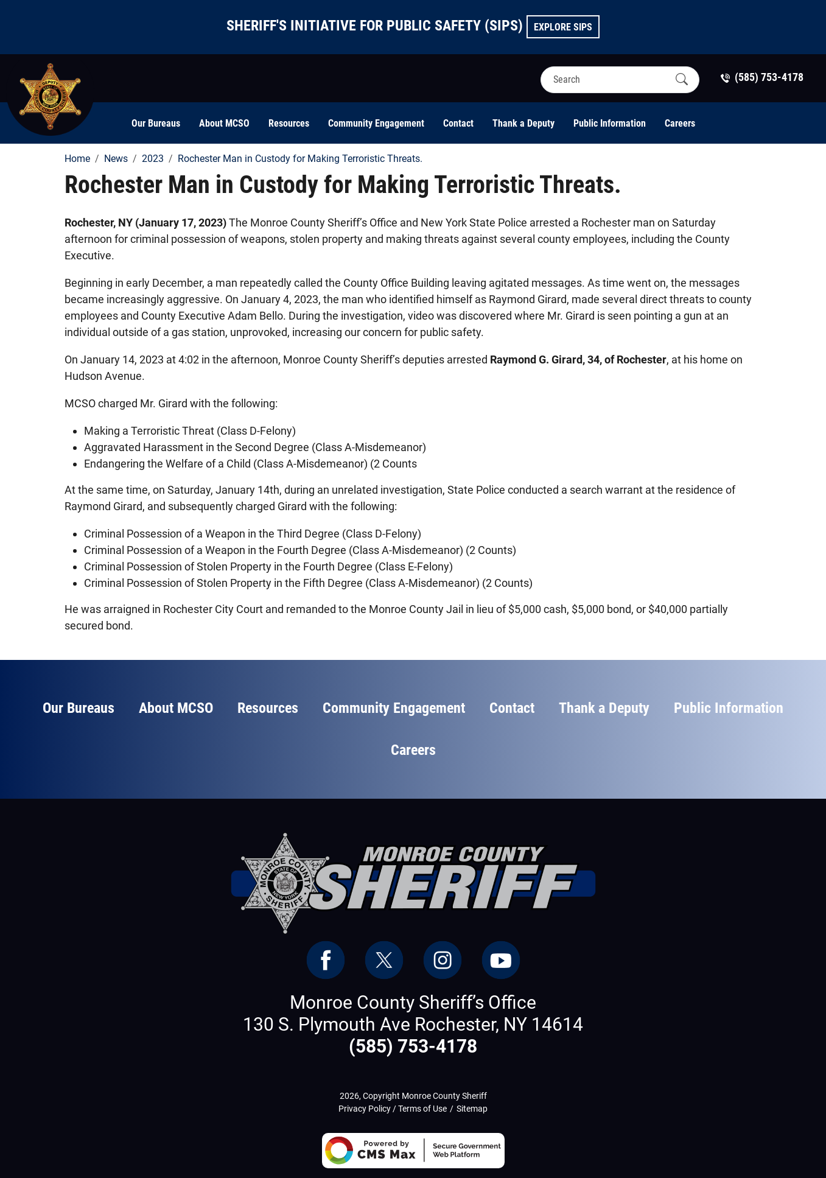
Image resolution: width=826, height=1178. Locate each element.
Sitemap (472, 1108)
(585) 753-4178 (413, 1046)
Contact (458, 123)
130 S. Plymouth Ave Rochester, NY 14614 (413, 1024)
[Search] (609, 79)
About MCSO (224, 123)
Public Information (609, 123)
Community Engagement (376, 123)
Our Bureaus (155, 123)
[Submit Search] (682, 79)
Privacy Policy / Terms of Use (392, 1108)
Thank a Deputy (523, 123)
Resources (288, 123)
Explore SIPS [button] (563, 27)
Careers (680, 123)
